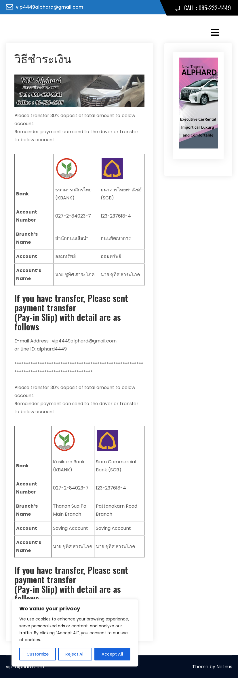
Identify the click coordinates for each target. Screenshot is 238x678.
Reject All (75, 654)
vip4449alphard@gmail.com (49, 7)
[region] (75, 632)
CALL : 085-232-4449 (203, 7)
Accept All (112, 654)
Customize (37, 654)
